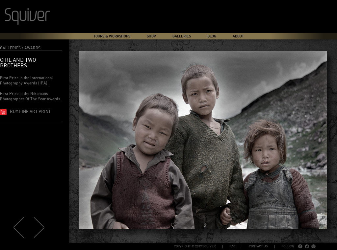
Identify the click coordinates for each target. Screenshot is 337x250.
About (238, 36)
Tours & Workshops (111, 36)
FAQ (232, 246)
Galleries (181, 36)
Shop (151, 36)
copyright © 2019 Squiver (195, 246)
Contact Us (258, 246)
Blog (211, 36)
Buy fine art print (30, 112)
